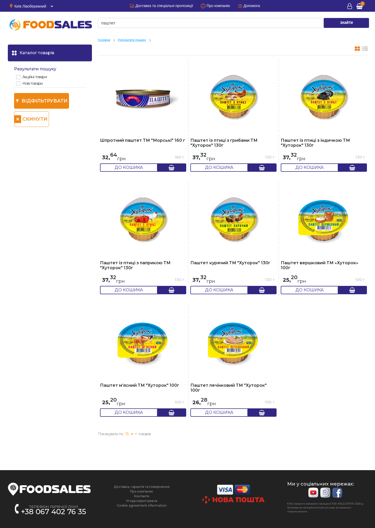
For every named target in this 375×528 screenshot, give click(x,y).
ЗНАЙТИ (346, 23)
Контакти (141, 496)
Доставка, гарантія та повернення (142, 487)
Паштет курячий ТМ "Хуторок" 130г (230, 262)
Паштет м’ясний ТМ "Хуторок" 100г (139, 385)
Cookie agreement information (142, 505)
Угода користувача (141, 501)
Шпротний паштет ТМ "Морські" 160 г (142, 140)
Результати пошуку (132, 40)
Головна (104, 40)
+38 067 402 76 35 (53, 511)
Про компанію (141, 491)
